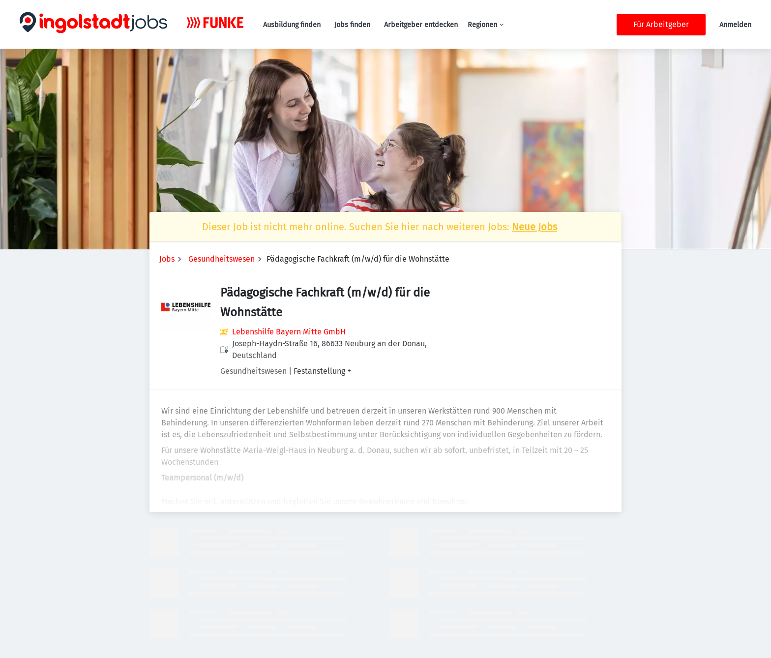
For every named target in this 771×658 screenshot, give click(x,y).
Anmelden (735, 25)
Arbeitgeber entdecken (421, 25)
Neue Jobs (534, 227)
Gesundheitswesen (221, 259)
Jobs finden (352, 25)
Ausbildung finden (292, 25)
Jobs (167, 259)
